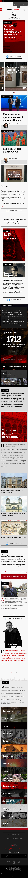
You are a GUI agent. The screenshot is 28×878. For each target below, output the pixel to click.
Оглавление (14, 852)
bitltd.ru (16, 876)
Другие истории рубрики (14, 619)
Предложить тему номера (14, 834)
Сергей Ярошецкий (13, 123)
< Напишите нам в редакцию (14, 577)
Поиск (1, 1)
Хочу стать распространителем (14, 838)
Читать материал (14, 300)
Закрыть (25, 856)
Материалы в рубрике (14, 211)
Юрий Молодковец (13, 158)
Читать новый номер (14, 56)
